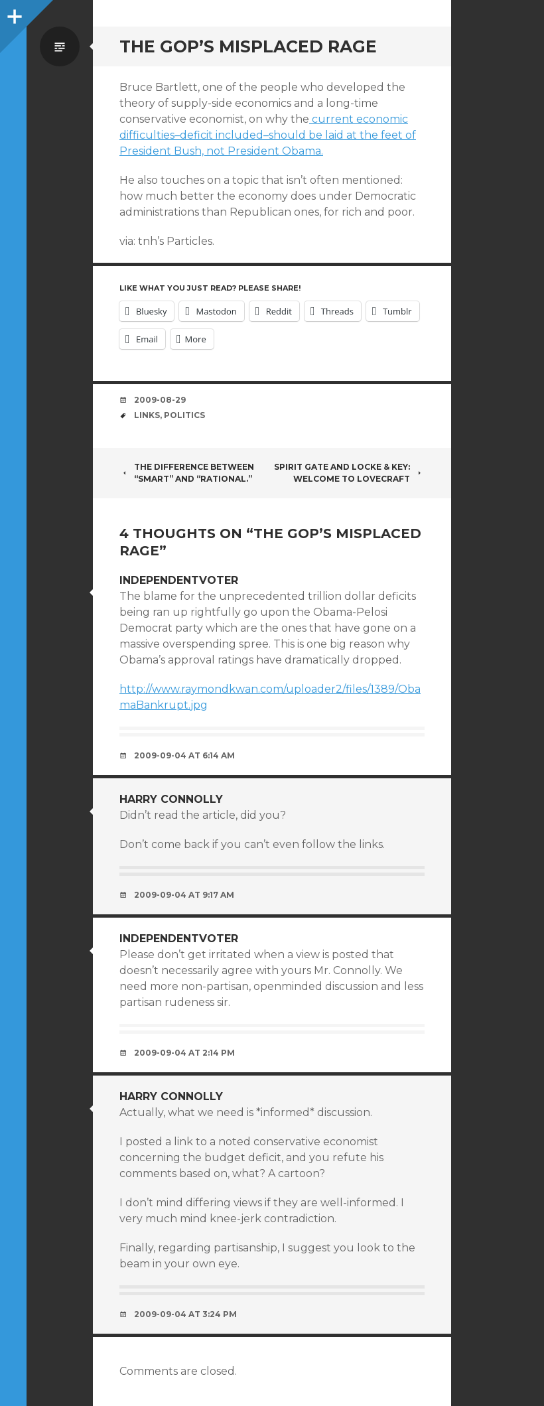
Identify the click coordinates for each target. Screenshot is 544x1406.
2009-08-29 (160, 400)
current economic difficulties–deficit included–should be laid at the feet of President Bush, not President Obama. (267, 135)
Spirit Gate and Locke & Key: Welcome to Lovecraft (349, 473)
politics (184, 415)
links (147, 415)
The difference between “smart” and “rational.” (186, 473)
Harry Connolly (171, 799)
